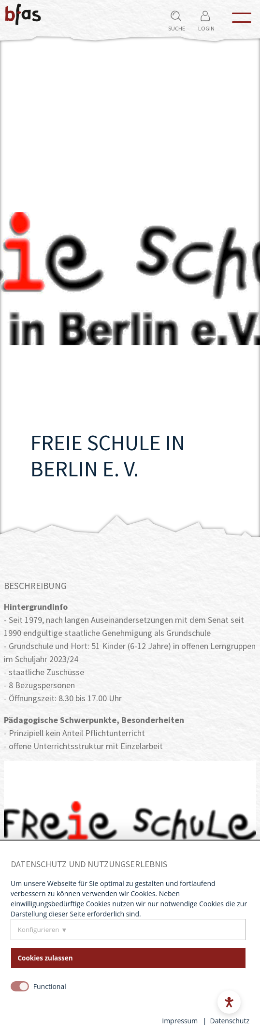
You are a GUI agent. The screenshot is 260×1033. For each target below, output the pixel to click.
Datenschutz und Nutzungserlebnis (89, 864)
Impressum (180, 1020)
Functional (49, 986)
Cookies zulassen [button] (45, 958)
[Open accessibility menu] (229, 1002)
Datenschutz (229, 1020)
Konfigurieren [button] (38, 929)
